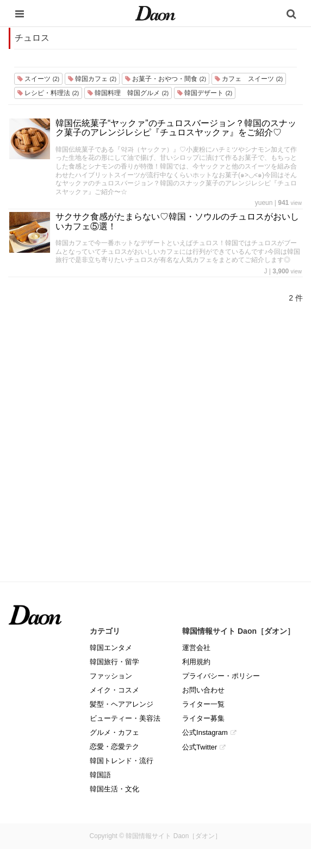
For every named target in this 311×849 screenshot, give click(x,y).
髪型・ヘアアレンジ (121, 704)
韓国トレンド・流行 (121, 761)
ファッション (111, 676)
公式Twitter (199, 747)
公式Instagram (205, 732)
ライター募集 (203, 718)
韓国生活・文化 (114, 789)
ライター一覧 (203, 704)
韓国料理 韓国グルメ (128, 93)
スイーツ (38, 79)
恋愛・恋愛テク (114, 746)
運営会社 (196, 648)
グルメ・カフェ (114, 732)
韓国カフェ (92, 79)
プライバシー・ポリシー (221, 676)
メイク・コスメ (114, 690)
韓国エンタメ (111, 648)
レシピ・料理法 (48, 93)
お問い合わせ (203, 690)
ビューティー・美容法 (125, 718)
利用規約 (196, 662)
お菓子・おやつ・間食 (165, 79)
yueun (264, 203)
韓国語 (100, 775)
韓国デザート (204, 93)
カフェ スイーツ (249, 79)
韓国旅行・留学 (114, 662)
